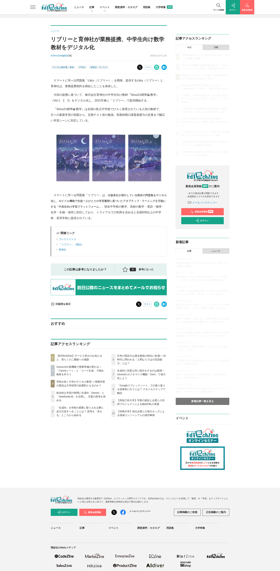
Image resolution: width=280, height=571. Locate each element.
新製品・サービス (99, 67)
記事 (91, 7)
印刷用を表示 (61, 304)
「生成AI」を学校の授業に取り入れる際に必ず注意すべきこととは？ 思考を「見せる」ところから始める (80, 411)
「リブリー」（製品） (71, 244)
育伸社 (62, 249)
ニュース (79, 7)
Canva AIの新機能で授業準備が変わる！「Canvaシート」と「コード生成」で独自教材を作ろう (80, 370)
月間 (216, 47)
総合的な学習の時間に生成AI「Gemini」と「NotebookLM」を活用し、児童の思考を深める (81, 396)
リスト (148, 67)
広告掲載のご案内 (216, 512)
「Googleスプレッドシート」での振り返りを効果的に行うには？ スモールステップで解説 (141, 389)
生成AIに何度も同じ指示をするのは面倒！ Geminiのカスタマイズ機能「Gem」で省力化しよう (141, 374)
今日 (189, 47)
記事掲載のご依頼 (187, 512)
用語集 (146, 7)
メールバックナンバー (202, 202)
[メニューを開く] (33, 7)
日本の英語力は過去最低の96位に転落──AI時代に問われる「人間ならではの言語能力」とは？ (141, 359)
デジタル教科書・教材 (63, 67)
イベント (105, 7)
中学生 (82, 67)
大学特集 (164, 7)
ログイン (202, 220)
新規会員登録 (201, 211)
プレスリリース (67, 239)
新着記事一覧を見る (202, 401)
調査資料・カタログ (126, 7)
